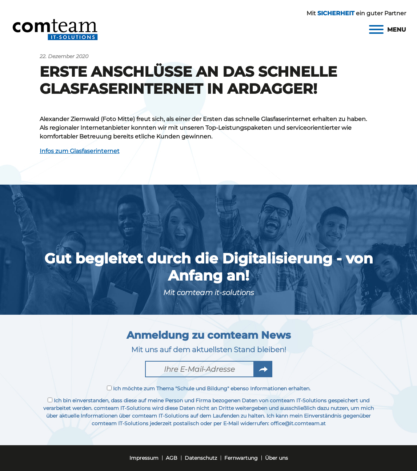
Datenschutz (201, 458)
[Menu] (388, 30)
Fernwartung (241, 458)
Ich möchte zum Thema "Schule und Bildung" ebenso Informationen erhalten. (208, 388)
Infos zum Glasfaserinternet (80, 151)
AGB (171, 458)
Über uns (276, 458)
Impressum (144, 458)
